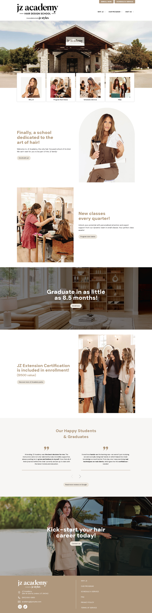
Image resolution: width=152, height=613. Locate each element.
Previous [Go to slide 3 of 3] (72, 477)
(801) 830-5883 (28, 598)
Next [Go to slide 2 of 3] (80, 477)
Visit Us (129, 12)
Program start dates (87, 237)
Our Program (115, 12)
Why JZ (101, 12)
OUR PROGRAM (87, 586)
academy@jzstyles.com (31, 602)
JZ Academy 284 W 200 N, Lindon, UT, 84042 (35, 592)
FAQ (82, 597)
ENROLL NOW (106, 2)
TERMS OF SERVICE (89, 608)
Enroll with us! (24, 158)
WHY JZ (84, 581)
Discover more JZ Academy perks (31, 382)
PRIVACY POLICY (87, 602)
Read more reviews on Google (76, 485)
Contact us (76, 543)
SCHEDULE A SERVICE (125, 2)
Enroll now (76, 306)
